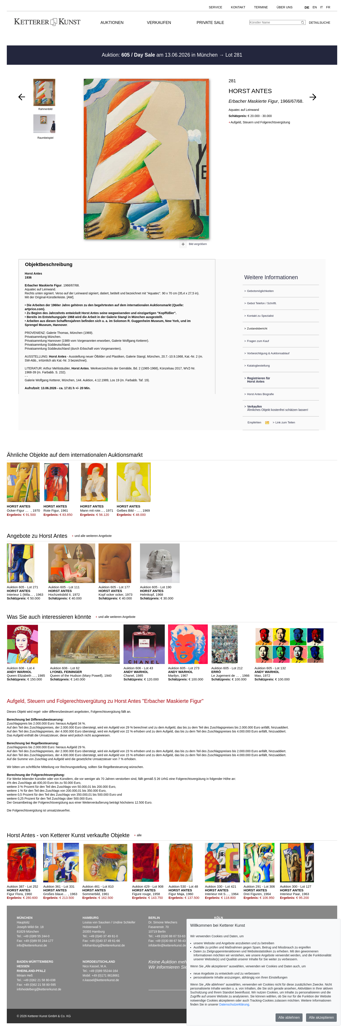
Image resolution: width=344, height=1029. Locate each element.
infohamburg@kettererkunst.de (104, 945)
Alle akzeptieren (321, 1017)
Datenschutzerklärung (234, 1004)
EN (315, 7)
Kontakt (238, 7)
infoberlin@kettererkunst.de (167, 945)
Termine (261, 7)
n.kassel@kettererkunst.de (101, 980)
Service (215, 7)
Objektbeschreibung (48, 264)
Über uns (284, 7)
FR (328, 7)
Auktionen (112, 22)
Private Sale (210, 22)
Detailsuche (319, 22)
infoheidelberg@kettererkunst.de (39, 989)
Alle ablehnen (289, 1017)
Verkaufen (159, 22)
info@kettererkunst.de (32, 945)
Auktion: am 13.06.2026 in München (160, 55)
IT (321, 7)
